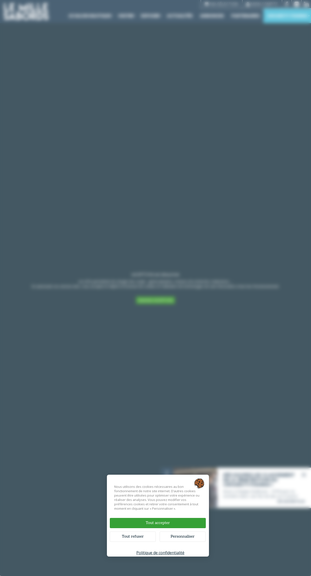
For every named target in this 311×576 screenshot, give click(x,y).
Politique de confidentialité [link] (160, 552)
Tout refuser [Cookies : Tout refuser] (133, 536)
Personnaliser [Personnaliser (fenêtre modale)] (183, 536)
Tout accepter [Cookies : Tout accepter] (158, 523)
